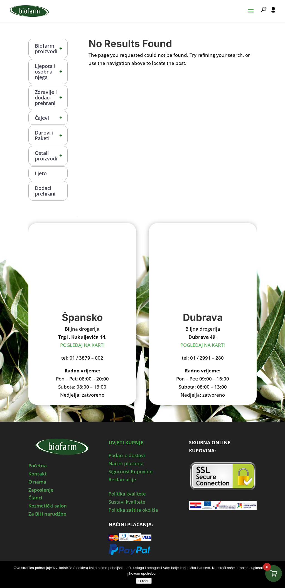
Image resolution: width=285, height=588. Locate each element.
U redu (143, 581)
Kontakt (37, 473)
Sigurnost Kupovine (131, 471)
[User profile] (273, 15)
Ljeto (41, 173)
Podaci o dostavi (127, 455)
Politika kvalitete (127, 494)
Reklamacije (122, 479)
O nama (37, 482)
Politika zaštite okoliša (133, 510)
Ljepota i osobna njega (51, 71)
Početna (37, 465)
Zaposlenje (40, 490)
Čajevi (51, 118)
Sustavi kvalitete (127, 502)
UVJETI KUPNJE (126, 442)
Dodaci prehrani (45, 191)
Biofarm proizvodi (51, 48)
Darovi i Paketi (51, 135)
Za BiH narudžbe (47, 514)
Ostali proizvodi (51, 155)
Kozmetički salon (47, 505)
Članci (35, 497)
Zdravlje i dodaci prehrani (51, 97)
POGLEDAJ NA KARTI (82, 345)
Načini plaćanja (126, 463)
